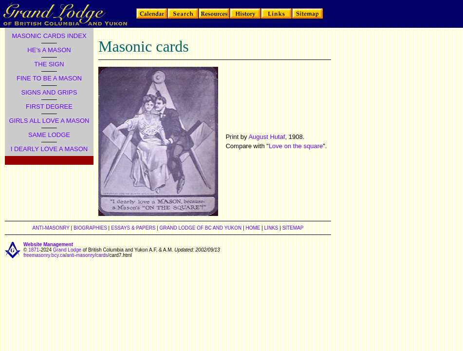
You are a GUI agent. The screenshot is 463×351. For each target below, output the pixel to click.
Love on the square (296, 146)
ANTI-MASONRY (50, 228)
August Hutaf (266, 136)
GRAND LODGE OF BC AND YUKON (201, 228)
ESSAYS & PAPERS (133, 228)
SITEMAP (293, 228)
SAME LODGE (49, 134)
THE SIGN (49, 64)
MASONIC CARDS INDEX (49, 35)
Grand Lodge (67, 250)
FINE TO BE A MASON (49, 78)
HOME (252, 228)
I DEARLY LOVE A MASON (49, 149)
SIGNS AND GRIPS (49, 92)
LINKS (271, 228)
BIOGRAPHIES (90, 228)
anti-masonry (81, 255)
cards (102, 255)
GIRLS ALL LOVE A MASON (49, 120)
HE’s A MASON (49, 50)
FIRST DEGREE (49, 106)
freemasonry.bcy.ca (44, 255)
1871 (33, 250)
